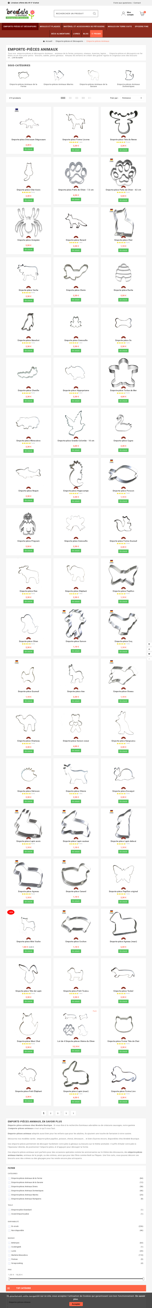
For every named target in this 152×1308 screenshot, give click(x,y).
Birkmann (77, 1243)
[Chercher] (72, 13)
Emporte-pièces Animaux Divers (77, 1186)
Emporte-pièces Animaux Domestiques (128, 85)
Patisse (77, 1259)
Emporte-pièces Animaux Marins (58, 84)
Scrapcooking (77, 1263)
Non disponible (77, 1230)
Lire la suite (17, 58)
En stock (77, 1226)
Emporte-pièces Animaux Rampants (77, 1199)
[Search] (94, 13)
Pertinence (132, 98)
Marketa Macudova (77, 1255)
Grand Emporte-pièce (77, 1214)
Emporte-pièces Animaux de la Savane (93, 85)
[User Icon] (129, 13)
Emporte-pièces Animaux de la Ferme (23, 85)
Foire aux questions (123, 3)
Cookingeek (77, 1247)
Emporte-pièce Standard (77, 1210)
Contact (137, 3)
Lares (77, 1251)
